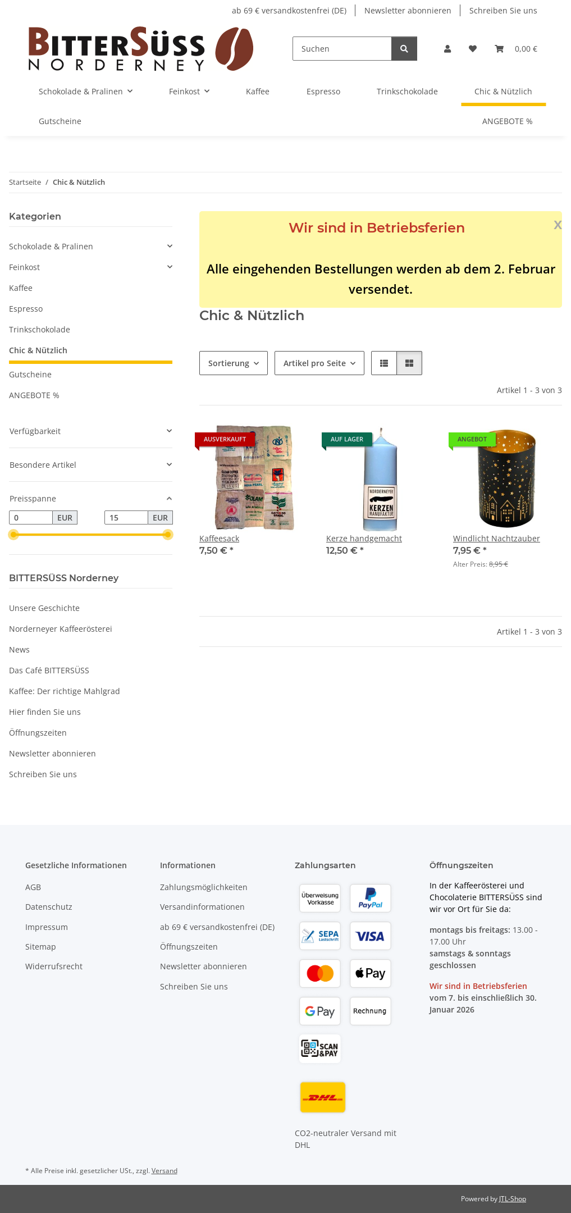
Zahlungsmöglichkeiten (204, 887)
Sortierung (228, 363)
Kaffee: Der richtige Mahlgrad (64, 691)
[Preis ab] (31, 517)
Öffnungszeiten (38, 732)
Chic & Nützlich (38, 350)
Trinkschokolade (39, 329)
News (19, 649)
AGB (33, 887)
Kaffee (21, 287)
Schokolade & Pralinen (51, 246)
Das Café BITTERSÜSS (49, 670)
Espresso (26, 308)
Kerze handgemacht (364, 538)
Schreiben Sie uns (503, 10)
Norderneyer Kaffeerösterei (60, 628)
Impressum (46, 927)
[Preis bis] (126, 517)
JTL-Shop (512, 1198)
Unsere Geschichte (44, 608)
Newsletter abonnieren (407, 10)
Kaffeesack (219, 538)
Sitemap (40, 946)
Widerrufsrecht (54, 966)
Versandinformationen (202, 906)
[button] (447, 48)
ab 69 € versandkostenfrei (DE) (289, 10)
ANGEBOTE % (34, 395)
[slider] (13, 535)
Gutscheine (30, 374)
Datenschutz (48, 906)
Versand (164, 1170)
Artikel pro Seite (315, 363)
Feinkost (24, 267)
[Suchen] (342, 49)
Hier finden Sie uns (45, 711)
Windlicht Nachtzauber (496, 538)
